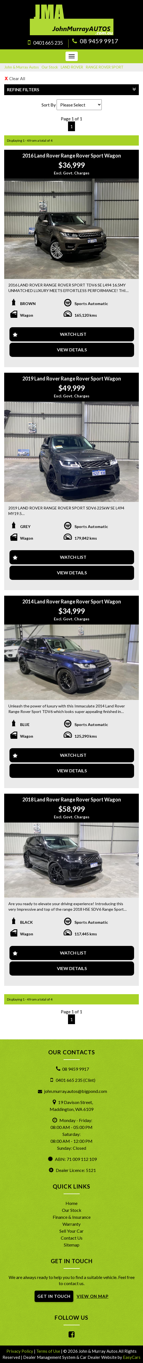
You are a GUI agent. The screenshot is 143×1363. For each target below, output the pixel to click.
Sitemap (71, 1244)
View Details (72, 349)
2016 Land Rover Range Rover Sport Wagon (71, 156)
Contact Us (72, 1237)
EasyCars (131, 1357)
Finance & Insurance (72, 1217)
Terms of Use (48, 1351)
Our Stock (50, 67)
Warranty (71, 1224)
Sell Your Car (71, 1230)
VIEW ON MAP (92, 1296)
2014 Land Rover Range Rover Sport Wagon (71, 601)
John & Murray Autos (21, 67)
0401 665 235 (48, 43)
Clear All (17, 78)
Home (71, 1203)
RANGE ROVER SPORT (104, 67)
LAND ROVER (72, 67)
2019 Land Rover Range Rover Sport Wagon (71, 378)
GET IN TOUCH (54, 1296)
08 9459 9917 (99, 41)
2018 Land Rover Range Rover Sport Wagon (71, 799)
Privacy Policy (20, 1351)
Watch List (73, 334)
